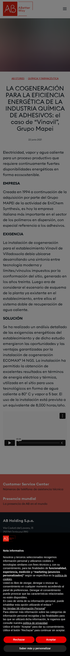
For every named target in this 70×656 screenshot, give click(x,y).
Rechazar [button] (19, 639)
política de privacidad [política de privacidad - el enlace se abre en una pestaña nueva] (35, 623)
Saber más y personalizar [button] (35, 648)
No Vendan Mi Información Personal (24, 608)
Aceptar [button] (51, 639)
